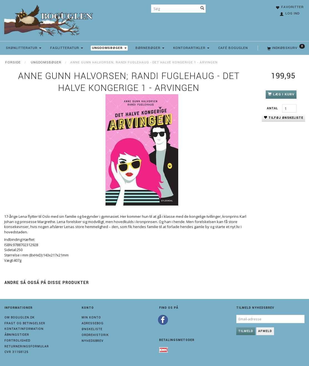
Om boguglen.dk (19, 317)
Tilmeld (245, 331)
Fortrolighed (17, 340)
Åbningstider (16, 335)
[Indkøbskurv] (285, 48)
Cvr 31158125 (16, 352)
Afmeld (265, 331)
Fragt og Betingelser (24, 323)
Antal (273, 108)
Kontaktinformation (24, 329)
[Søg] (202, 8)
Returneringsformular (26, 346)
